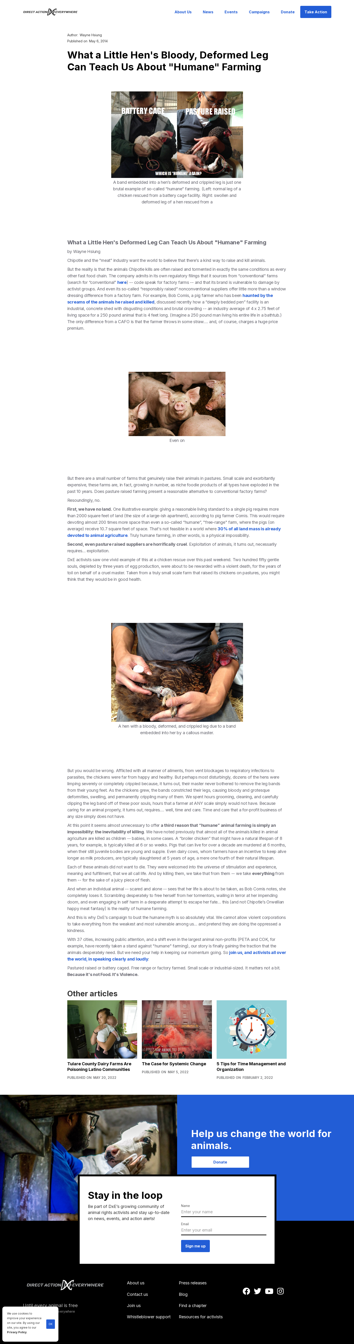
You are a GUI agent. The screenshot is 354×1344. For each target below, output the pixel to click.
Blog (183, 1294)
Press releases (193, 1282)
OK (51, 1324)
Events (231, 12)
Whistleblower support (149, 1316)
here (122, 282)
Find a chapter (193, 1305)
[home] (53, 12)
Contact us (137, 1294)
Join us (134, 1305)
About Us (183, 12)
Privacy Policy (17, 1332)
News (208, 12)
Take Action (315, 12)
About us (135, 1282)
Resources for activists (201, 1316)
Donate (288, 12)
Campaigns (259, 12)
